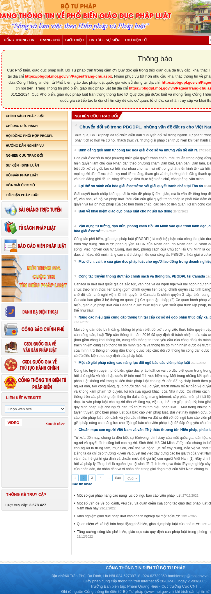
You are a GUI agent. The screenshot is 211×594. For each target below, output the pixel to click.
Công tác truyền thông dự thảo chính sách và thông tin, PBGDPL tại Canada (142, 276)
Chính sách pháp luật (25, 116)
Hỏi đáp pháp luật (22, 175)
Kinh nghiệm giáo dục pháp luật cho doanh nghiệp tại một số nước (128, 516)
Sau (118, 478)
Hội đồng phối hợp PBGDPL (29, 135)
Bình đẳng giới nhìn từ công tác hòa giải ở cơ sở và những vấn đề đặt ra (138, 150)
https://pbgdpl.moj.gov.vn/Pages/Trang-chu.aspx (68, 76)
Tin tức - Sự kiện (104, 40)
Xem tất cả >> (55, 423)
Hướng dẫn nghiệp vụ (25, 145)
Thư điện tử (136, 40)
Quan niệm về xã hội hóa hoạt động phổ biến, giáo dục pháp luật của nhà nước (139, 524)
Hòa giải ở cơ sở (20, 185)
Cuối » (132, 478)
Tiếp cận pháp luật (22, 195)
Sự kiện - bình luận (22, 165)
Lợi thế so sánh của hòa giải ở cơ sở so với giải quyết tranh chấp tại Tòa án (141, 186)
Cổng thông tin (19, 40)
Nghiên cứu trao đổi (24, 155)
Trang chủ (49, 40)
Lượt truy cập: (25, 505)
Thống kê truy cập (26, 494)
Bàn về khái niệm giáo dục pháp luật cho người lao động (125, 211)
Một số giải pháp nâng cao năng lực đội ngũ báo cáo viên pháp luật (134, 363)
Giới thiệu (74, 40)
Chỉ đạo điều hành (22, 126)
